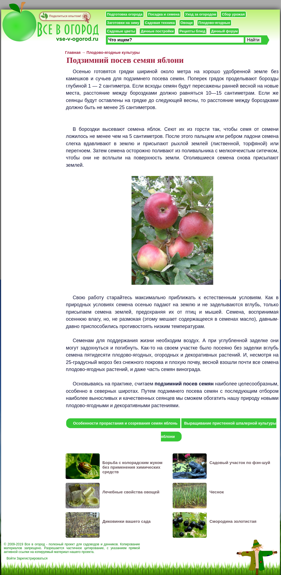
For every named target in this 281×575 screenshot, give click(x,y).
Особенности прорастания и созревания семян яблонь (125, 423)
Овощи (187, 23)
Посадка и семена (163, 14)
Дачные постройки (157, 31)
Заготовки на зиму (123, 23)
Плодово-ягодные (214, 23)
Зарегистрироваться (32, 558)
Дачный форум (224, 31)
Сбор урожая (233, 14)
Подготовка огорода (124, 14)
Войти (11, 558)
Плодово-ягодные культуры (113, 52)
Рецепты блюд (192, 31)
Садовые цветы (121, 31)
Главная (73, 52)
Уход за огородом (200, 14)
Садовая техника (160, 23)
